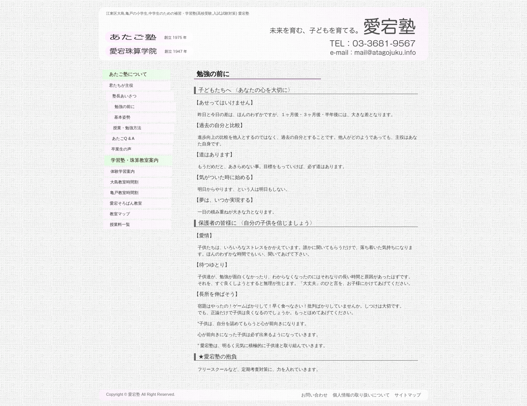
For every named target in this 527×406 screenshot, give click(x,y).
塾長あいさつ (126, 96)
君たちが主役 (121, 85)
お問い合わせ (314, 395)
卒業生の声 (120, 149)
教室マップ (119, 214)
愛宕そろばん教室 (125, 203)
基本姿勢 (121, 117)
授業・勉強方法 (126, 128)
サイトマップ (408, 395)
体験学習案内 (122, 171)
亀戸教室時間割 (123, 192)
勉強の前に (124, 106)
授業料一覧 (119, 224)
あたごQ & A (122, 138)
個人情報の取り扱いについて (361, 395)
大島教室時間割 (123, 182)
